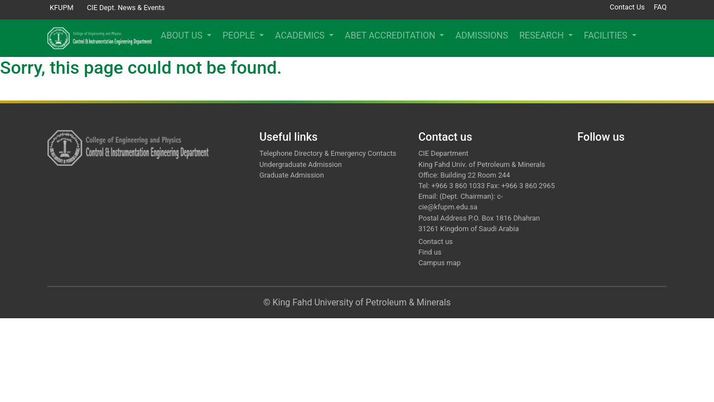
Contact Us (627, 7)
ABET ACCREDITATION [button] (391, 35)
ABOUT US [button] (183, 35)
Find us (429, 252)
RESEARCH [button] (542, 35)
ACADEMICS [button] (301, 35)
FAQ (660, 7)
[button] (651, 38)
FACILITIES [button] (607, 35)
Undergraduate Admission (300, 164)
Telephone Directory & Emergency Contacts (327, 153)
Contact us (435, 241)
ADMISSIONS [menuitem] (481, 35)
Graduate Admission (291, 175)
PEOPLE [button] (240, 35)
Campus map (439, 263)
